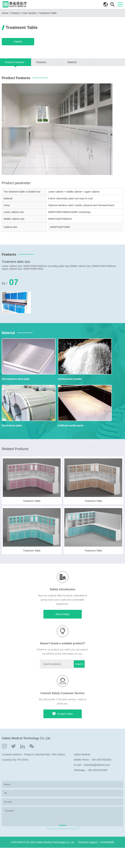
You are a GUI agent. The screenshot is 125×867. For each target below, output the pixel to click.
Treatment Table (47, 13)
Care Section (29, 13)
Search (79, 671)
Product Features (14, 61)
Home (5, 13)
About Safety (62, 622)
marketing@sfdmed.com (96, 772)
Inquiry (17, 41)
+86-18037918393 (101, 767)
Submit (62, 844)
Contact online (62, 721)
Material (71, 61)
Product (15, 13)
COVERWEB (107, 861)
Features (41, 61)
